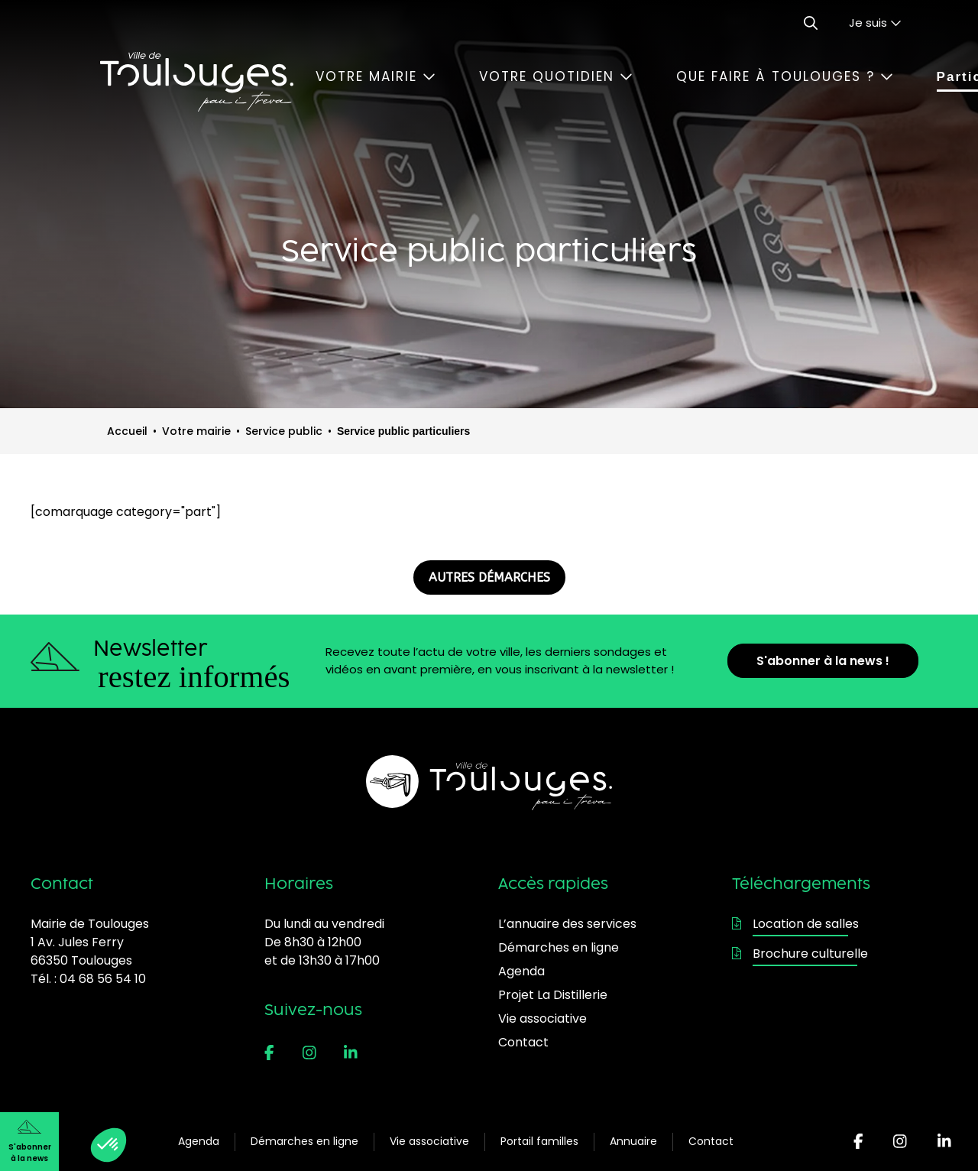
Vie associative (429, 1141)
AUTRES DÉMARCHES (489, 577)
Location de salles (795, 924)
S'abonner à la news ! (822, 661)
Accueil (127, 431)
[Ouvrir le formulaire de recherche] (810, 23)
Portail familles (539, 1141)
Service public (283, 431)
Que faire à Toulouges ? (784, 76)
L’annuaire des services (567, 924)
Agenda (198, 1141)
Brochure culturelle (800, 953)
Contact (711, 1141)
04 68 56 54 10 (103, 979)
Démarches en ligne (304, 1141)
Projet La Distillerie (552, 995)
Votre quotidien (556, 76)
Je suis (875, 23)
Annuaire (633, 1141)
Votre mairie (376, 76)
